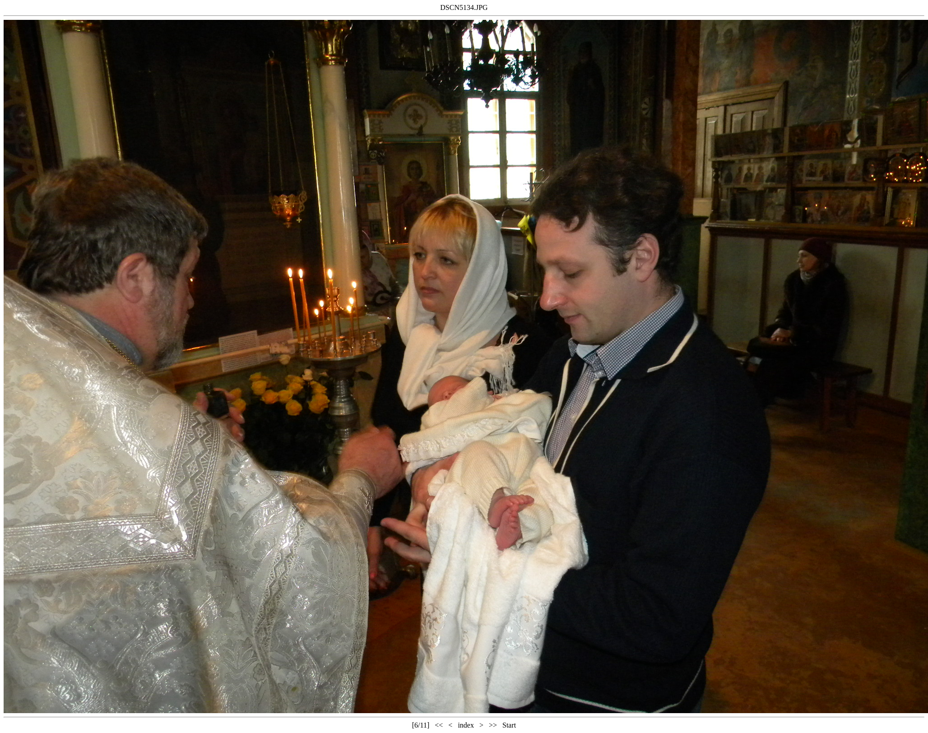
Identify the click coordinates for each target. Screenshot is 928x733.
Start (509, 725)
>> (493, 725)
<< (439, 725)
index (466, 725)
